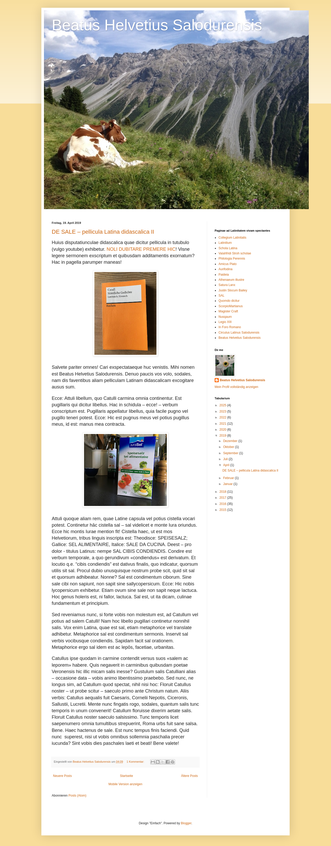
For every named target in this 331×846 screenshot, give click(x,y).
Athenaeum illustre (231, 280)
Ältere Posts (189, 776)
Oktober (229, 447)
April (226, 465)
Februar (229, 478)
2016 (223, 504)
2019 (223, 435)
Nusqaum (225, 317)
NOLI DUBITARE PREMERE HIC (141, 249)
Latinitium (225, 243)
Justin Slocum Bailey (233, 290)
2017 (223, 497)
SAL (221, 295)
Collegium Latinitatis (232, 237)
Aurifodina (225, 269)
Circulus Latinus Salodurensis (239, 332)
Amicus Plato (228, 264)
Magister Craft (228, 311)
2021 (223, 423)
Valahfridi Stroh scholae (235, 253)
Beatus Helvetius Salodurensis (157, 25)
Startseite (126, 776)
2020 (223, 429)
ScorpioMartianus (231, 306)
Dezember (230, 441)
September (231, 453)
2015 (223, 510)
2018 (223, 492)
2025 (223, 405)
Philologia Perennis (232, 258)
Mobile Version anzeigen (125, 784)
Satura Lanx (227, 285)
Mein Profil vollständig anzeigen (236, 387)
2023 (223, 411)
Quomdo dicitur (229, 301)
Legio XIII (225, 322)
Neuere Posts (62, 776)
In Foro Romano (230, 327)
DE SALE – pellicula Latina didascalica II (103, 232)
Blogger (186, 823)
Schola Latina (228, 248)
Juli (226, 459)
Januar (228, 484)
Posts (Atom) (77, 795)
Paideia (224, 274)
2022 (223, 417)
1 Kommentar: (136, 761)
